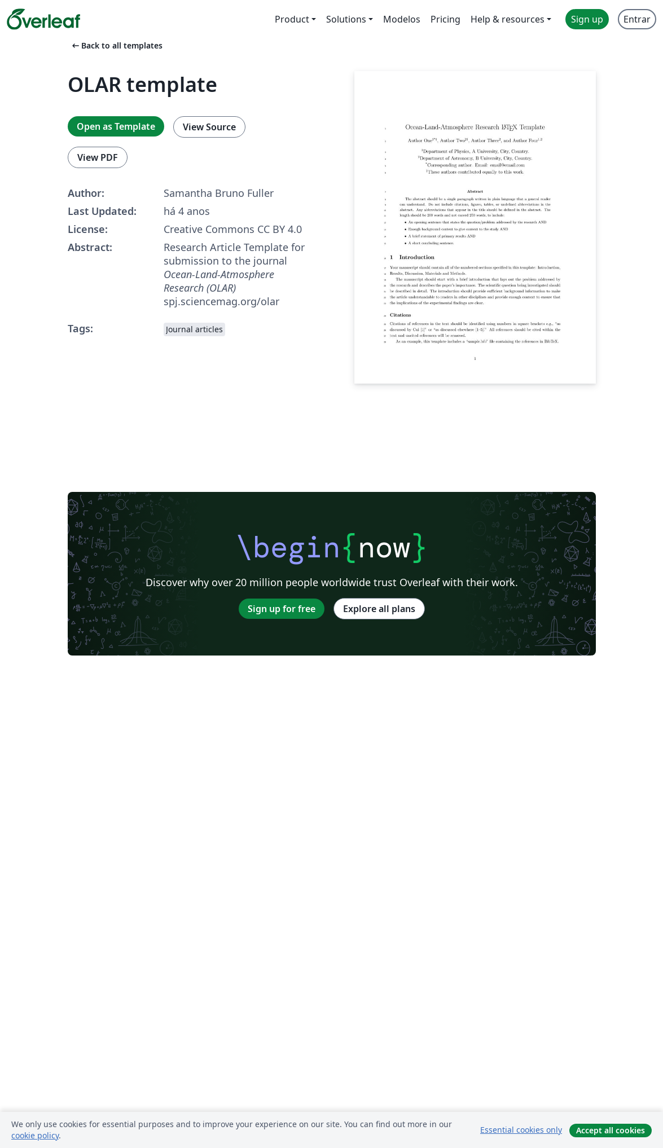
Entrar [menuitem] (637, 19)
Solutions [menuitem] (346, 19)
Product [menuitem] (292, 19)
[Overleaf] (43, 19)
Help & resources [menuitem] (508, 19)
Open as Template (116, 126)
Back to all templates (116, 45)
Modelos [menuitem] (401, 19)
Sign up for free (281, 608)
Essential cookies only (521, 1129)
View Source (209, 127)
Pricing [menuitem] (445, 19)
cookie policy (35, 1135)
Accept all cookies (610, 1130)
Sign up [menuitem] (587, 19)
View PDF (97, 157)
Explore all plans (379, 608)
